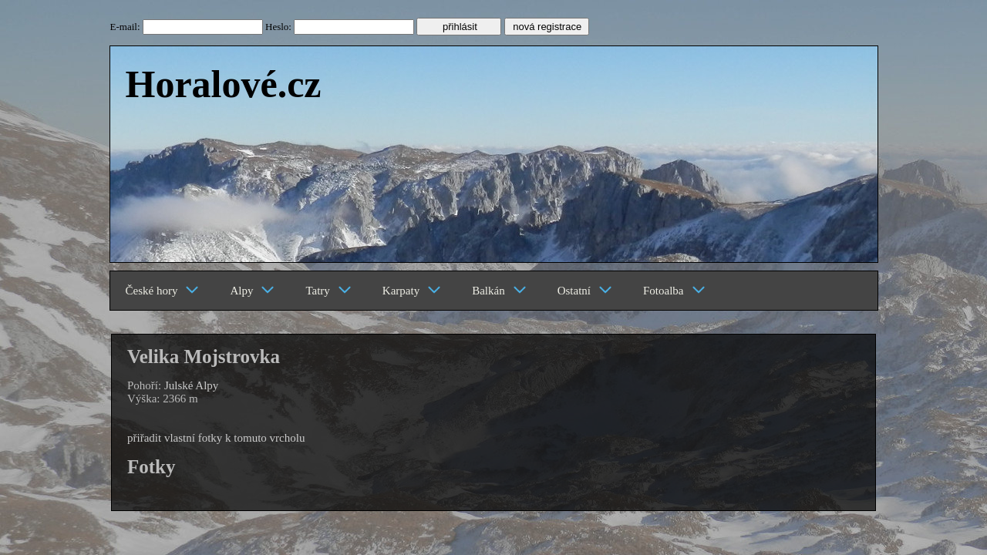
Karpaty (411, 290)
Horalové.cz (224, 84)
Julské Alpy (191, 385)
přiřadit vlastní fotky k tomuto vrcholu (216, 438)
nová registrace (547, 26)
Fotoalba (674, 290)
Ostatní (585, 290)
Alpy (252, 290)
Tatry (328, 290)
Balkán (499, 290)
